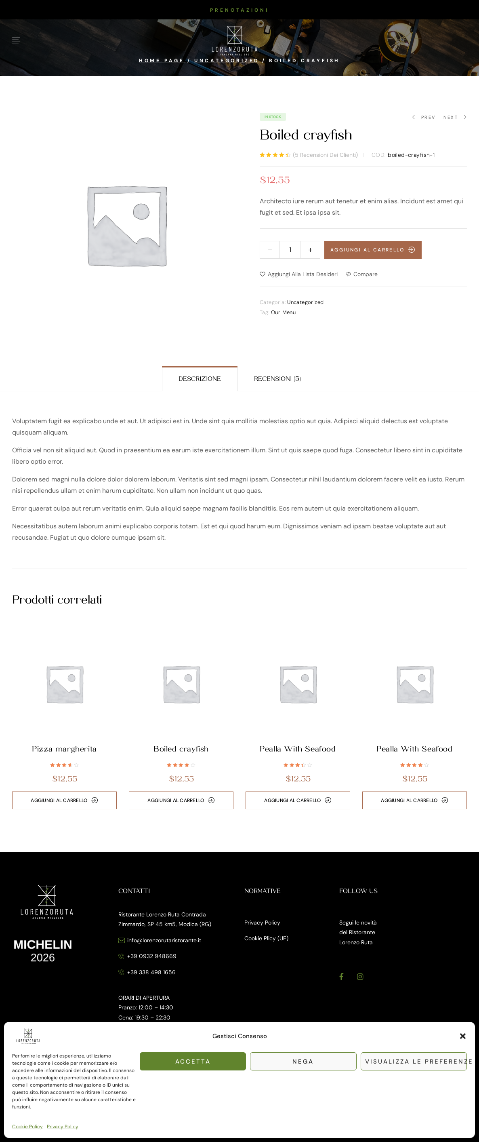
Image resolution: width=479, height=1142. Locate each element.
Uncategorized (305, 302)
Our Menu (283, 312)
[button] (463, 1036)
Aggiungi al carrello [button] (59, 800)
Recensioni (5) (277, 379)
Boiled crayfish (181, 749)
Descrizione (200, 379)
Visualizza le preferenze (416, 1062)
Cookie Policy (27, 1126)
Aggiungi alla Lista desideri (303, 274)
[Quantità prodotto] (290, 250)
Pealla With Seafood (298, 749)
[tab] (199, 378)
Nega (303, 1062)
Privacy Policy (62, 1126)
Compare (365, 274)
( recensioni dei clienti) (325, 154)
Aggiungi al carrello (367, 250)
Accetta (193, 1062)
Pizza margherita (64, 749)
